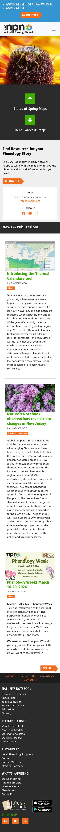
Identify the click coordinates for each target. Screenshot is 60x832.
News (10, 288)
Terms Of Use (28, 676)
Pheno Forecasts (11, 782)
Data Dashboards (12, 737)
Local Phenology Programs (17, 754)
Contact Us (30, 679)
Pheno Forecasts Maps (30, 130)
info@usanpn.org (30, 200)
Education (8, 709)
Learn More (30, 14)
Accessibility (47, 676)
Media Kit (7, 794)
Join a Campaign (12, 701)
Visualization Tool (12, 726)
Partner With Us (11, 762)
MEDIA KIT (12, 181)
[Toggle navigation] (53, 29)
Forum (6, 758)
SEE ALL (48, 668)
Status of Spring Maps (30, 108)
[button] (14, 805)
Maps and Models (12, 729)
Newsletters (9, 790)
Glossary (7, 713)
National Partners (12, 765)
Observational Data (13, 733)
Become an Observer (14, 694)
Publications (9, 741)
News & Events (10, 786)
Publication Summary (17, 433)
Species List (8, 697)
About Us (11, 676)
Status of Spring (11, 778)
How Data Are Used (13, 705)
